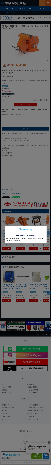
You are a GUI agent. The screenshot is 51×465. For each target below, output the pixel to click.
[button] (49, 232)
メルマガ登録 (32, 393)
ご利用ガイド (6, 405)
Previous (3, 326)
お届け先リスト (6, 393)
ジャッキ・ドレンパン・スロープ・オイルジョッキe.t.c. (30, 13)
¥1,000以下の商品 (8, 118)
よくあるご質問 (33, 405)
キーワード (43, 8)
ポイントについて (7, 413)
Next (48, 324)
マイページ (5, 384)
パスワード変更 (6, 387)
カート (48, 3)
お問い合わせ (32, 416)
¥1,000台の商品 (21, 118)
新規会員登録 (32, 387)
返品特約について (7, 189)
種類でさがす (9, 8)
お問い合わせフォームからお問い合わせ (25, 453)
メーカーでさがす (26, 8)
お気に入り (31, 384)
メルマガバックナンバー (35, 419)
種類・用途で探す (10, 13)
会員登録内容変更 (33, 390)
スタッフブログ (6, 419)
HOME (2, 13)
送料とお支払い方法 (8, 408)
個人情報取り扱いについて (36, 408)
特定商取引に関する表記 (35, 411)
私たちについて (33, 413)
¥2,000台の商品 (33, 118)
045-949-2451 (25, 438)
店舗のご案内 (6, 416)
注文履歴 (4, 390)
